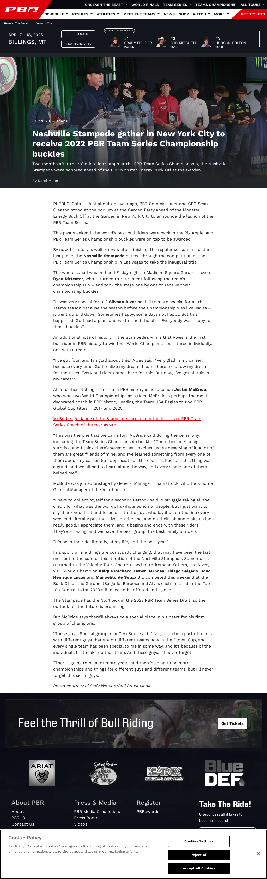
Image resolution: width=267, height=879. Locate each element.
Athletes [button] (106, 14)
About (17, 811)
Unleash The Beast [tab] (16, 23)
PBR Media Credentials (97, 811)
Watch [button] (200, 14)
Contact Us (22, 824)
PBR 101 (19, 817)
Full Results (78, 34)
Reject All (199, 861)
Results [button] (80, 14)
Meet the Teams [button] (139, 14)
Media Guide (86, 830)
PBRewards (148, 811)
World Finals (145, 5)
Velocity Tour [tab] (44, 23)
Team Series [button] (175, 5)
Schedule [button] (55, 14)
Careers (19, 830)
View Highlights (78, 43)
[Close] (258, 859)
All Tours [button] (251, 5)
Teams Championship (215, 5)
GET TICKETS (253, 14)
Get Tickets (232, 723)
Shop (184, 14)
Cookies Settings (198, 847)
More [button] (220, 14)
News (169, 14)
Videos (80, 824)
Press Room (86, 817)
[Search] (232, 832)
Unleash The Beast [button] (104, 5)
